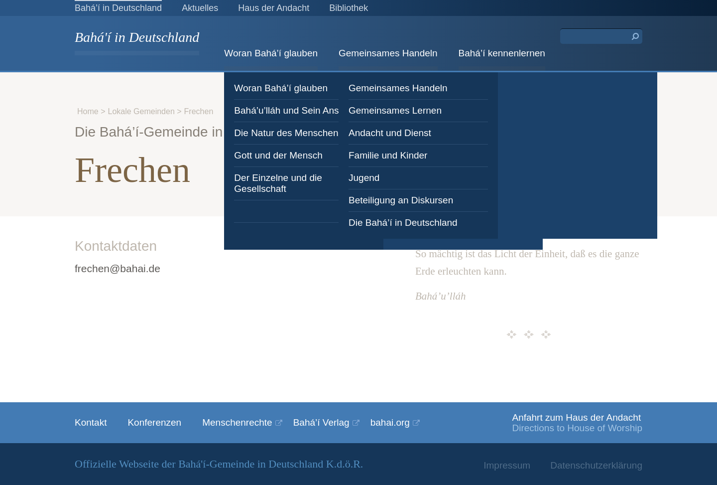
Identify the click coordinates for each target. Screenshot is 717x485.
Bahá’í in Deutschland (118, 8)
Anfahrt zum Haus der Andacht (576, 417)
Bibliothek (348, 8)
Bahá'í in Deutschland (137, 38)
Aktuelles (200, 8)
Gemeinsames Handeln (388, 53)
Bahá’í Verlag (321, 422)
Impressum (506, 465)
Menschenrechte (237, 422)
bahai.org (390, 422)
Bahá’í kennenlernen (502, 53)
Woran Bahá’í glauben (271, 53)
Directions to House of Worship (577, 428)
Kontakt (91, 422)
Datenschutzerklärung (596, 465)
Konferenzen (154, 422)
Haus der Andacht (273, 8)
